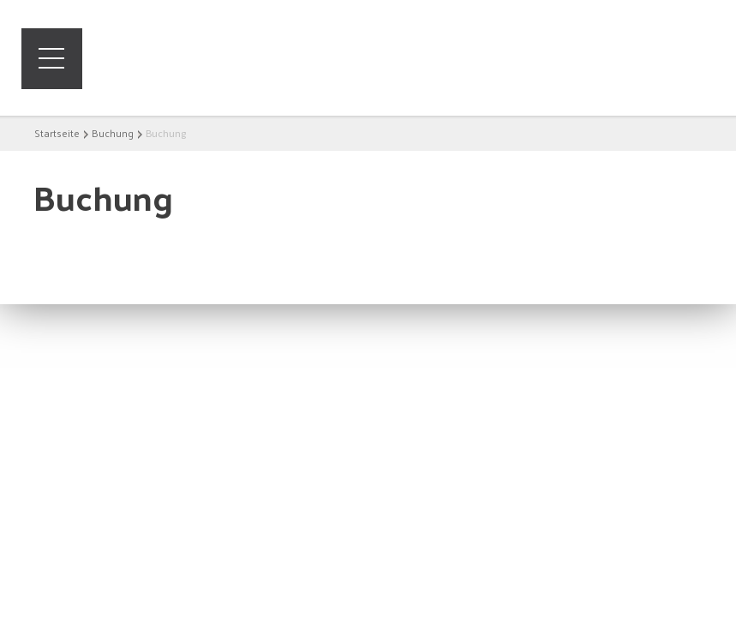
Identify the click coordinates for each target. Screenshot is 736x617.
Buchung (113, 132)
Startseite (57, 132)
